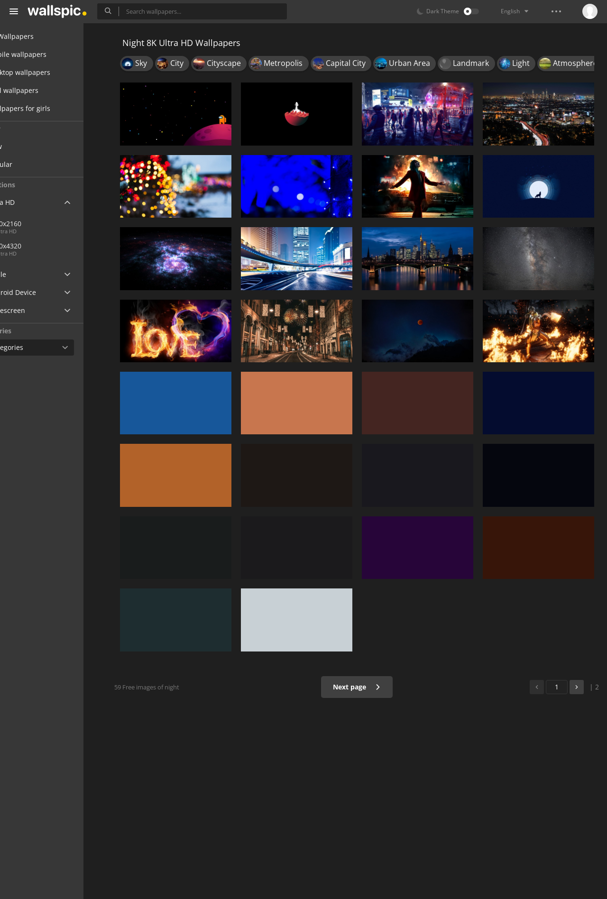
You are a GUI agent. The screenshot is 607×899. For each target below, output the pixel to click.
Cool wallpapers (41, 90)
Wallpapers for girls (47, 108)
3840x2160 (39, 223)
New (30, 146)
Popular (35, 164)
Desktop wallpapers (47, 72)
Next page (362, 686)
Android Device (40, 292)
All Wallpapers (39, 36)
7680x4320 (71, 245)
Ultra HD (29, 202)
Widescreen (34, 310)
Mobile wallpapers (45, 54)
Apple (25, 274)
